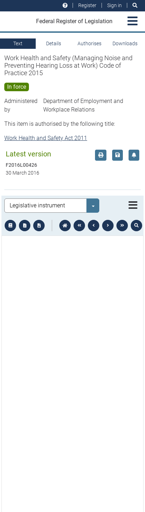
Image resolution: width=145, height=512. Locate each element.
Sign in (114, 5)
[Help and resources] (65, 5)
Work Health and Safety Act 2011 (45, 138)
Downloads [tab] (125, 43)
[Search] (135, 5)
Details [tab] (53, 43)
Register (87, 5)
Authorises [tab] (89, 43)
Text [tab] (17, 43)
